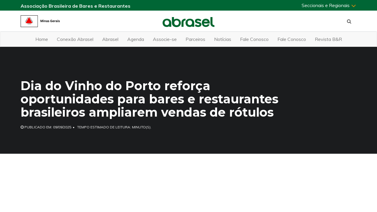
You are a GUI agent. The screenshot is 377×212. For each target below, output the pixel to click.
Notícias (222, 39)
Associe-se (165, 39)
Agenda (135, 39)
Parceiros (195, 39)
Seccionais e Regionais (329, 5)
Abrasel (110, 39)
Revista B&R (328, 39)
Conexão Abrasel (75, 39)
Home (41, 39)
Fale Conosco (254, 39)
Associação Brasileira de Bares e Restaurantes (75, 6)
